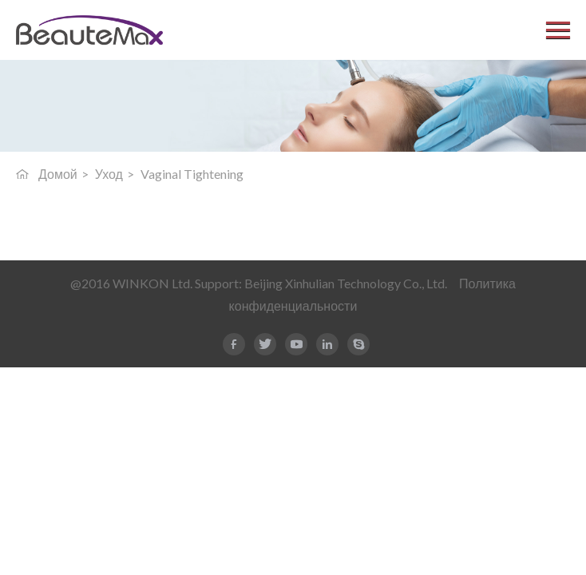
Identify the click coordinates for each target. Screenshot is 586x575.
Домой (57, 173)
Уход (109, 173)
